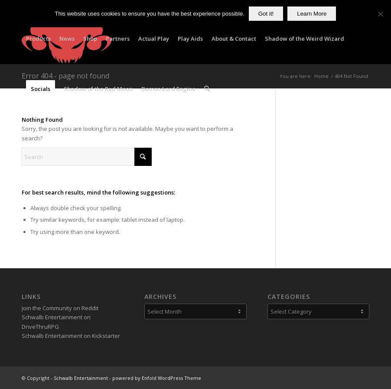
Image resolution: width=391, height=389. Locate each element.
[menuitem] (38, 38)
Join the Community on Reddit (60, 308)
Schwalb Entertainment (81, 378)
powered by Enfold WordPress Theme (156, 378)
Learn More (311, 13)
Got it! (266, 13)
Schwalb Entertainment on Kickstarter (71, 336)
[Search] (207, 89)
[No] (380, 14)
